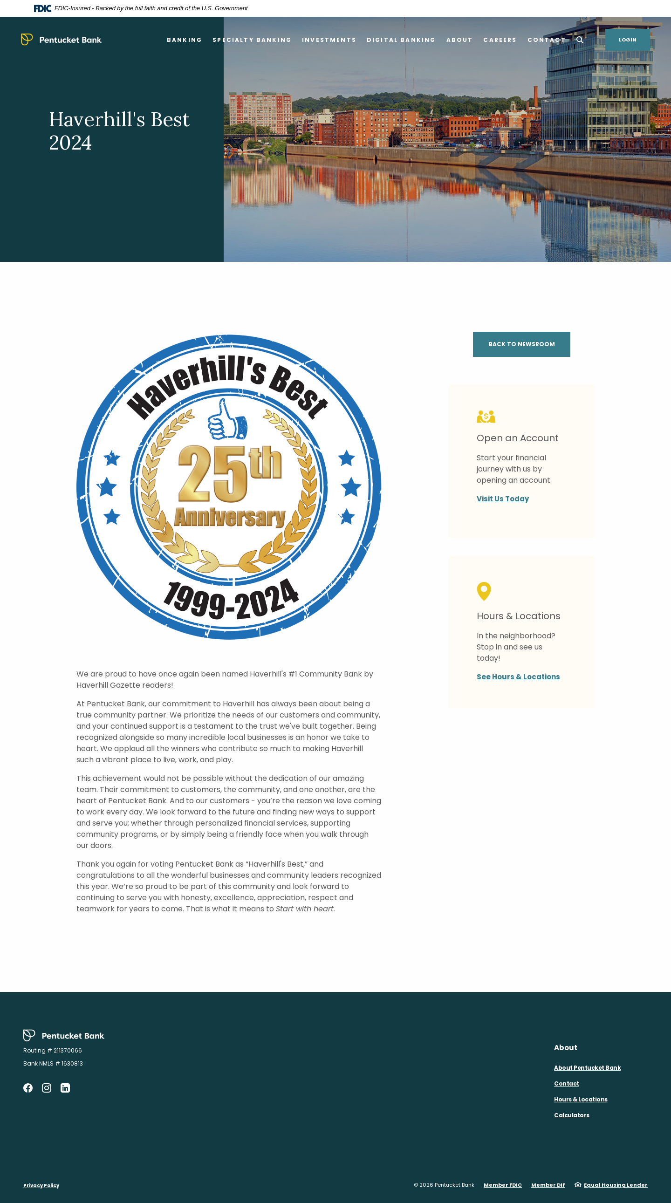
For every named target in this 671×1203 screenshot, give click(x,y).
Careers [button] (500, 40)
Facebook (28, 1088)
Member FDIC (503, 1185)
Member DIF (548, 1185)
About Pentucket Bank (587, 1068)
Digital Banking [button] (401, 40)
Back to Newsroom (521, 344)
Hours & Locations (581, 1099)
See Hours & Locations (518, 677)
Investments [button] (329, 40)
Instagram (46, 1088)
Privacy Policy (41, 1185)
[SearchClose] (580, 40)
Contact (566, 1083)
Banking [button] (184, 40)
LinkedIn (65, 1088)
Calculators (571, 1115)
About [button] (459, 40)
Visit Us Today (503, 499)
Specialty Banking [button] (252, 40)
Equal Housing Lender (616, 1185)
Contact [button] (546, 40)
